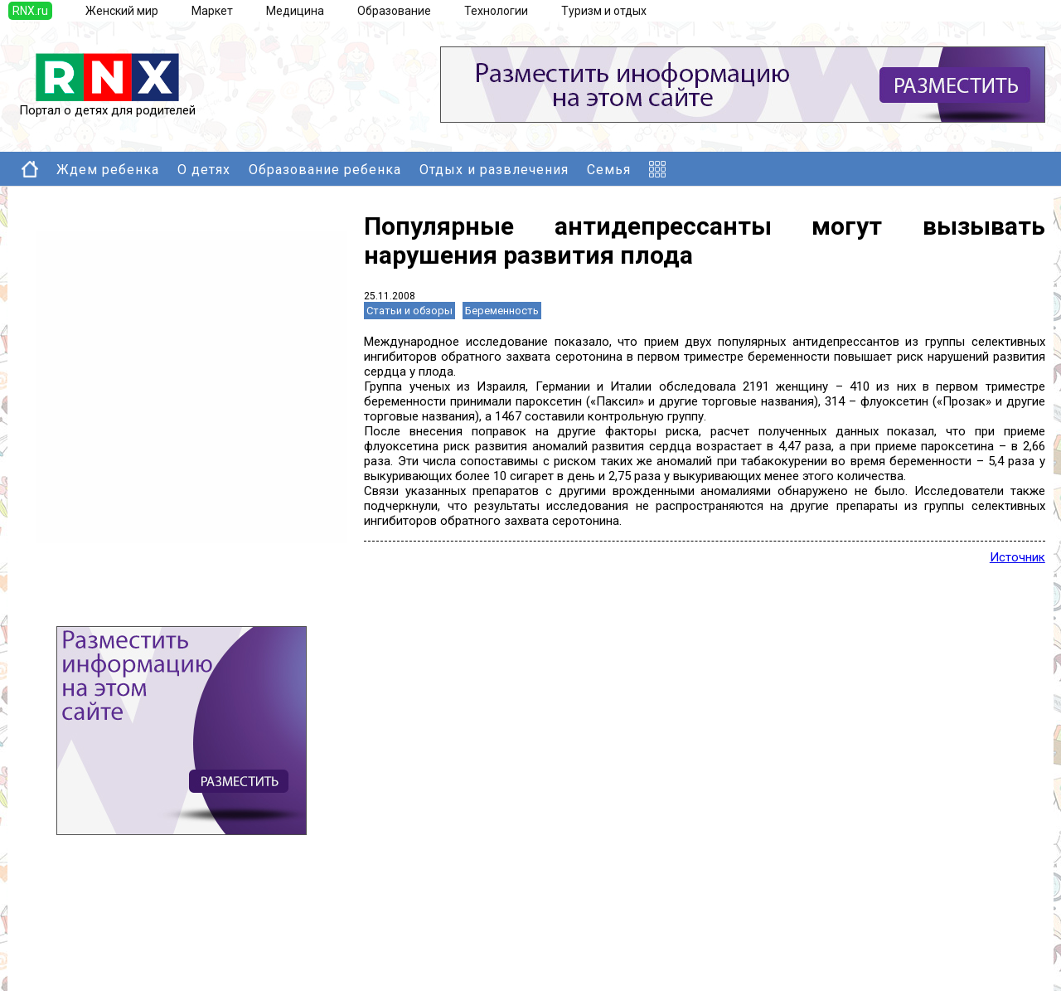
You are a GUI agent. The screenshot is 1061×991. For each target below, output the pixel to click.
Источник (1017, 557)
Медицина (295, 10)
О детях (203, 169)
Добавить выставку (108, 952)
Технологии (496, 10)
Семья (609, 169)
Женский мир (121, 10)
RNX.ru (30, 10)
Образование (394, 10)
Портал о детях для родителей (107, 104)
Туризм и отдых (604, 10)
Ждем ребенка (107, 169)
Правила (77, 969)
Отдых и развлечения (494, 169)
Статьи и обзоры (409, 310)
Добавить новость (105, 936)
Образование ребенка (325, 169)
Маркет (212, 10)
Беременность (502, 310)
